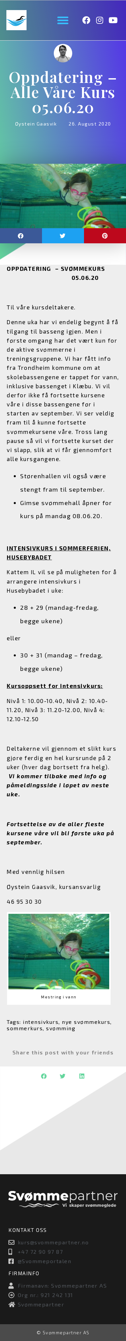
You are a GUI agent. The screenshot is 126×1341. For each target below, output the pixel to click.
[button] (63, 20)
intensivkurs (40, 1022)
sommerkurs (25, 1028)
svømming (60, 1028)
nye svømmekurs (86, 1022)
